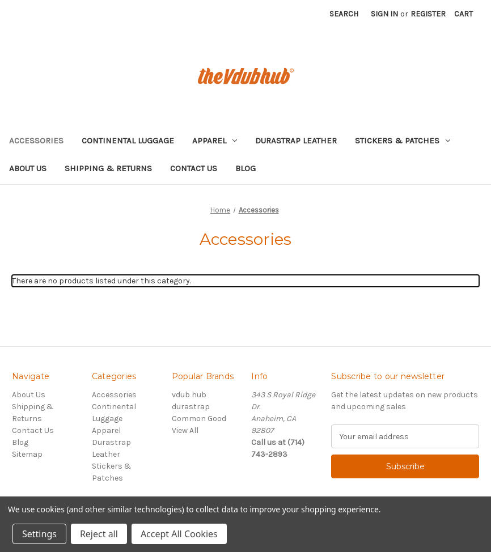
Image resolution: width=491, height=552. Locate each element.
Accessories (36, 140)
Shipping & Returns (108, 168)
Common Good (199, 418)
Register (428, 14)
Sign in (384, 14)
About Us (27, 168)
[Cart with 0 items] (463, 14)
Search (343, 14)
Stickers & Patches (402, 140)
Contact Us (193, 168)
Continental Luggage (128, 140)
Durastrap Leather (296, 140)
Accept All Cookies (179, 534)
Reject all (99, 534)
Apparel (214, 140)
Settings (39, 534)
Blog (245, 168)
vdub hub (189, 395)
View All (185, 430)
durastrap (191, 406)
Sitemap (27, 454)
